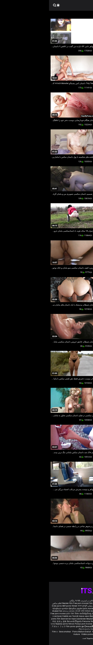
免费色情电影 (49, 614)
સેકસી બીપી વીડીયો (33, 611)
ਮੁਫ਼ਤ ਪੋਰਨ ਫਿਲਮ (24, 614)
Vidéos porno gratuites (42, 634)
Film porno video (61, 634)
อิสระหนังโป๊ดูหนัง (25, 621)
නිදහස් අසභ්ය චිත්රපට (39, 629)
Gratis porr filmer (53, 608)
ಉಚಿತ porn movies (50, 611)
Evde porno (8, 606)
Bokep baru (49, 624)
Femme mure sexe (71, 632)
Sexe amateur (16, 632)
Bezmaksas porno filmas (52, 616)
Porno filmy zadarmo (61, 619)
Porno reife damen (81, 603)
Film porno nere (46, 603)
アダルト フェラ (9, 626)
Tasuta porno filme (62, 624)
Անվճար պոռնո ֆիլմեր (16, 608)
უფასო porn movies (36, 608)
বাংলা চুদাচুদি (33, 606)
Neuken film (18, 603)
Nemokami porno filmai (73, 616)
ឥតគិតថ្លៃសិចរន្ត (37, 614)
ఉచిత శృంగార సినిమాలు (80, 611)
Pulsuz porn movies (35, 624)
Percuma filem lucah (42, 621)
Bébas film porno (56, 629)
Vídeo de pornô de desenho (67, 606)
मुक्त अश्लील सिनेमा (67, 626)
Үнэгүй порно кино (32, 616)
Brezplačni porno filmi (81, 619)
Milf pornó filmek (20, 606)
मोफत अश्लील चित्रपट (83, 614)
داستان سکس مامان (47, 606)
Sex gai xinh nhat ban (63, 603)
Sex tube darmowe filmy (79, 621)
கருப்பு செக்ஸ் (20, 611)
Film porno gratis (24, 626)
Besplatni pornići (44, 619)
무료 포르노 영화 (10, 621)
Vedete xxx (18, 616)
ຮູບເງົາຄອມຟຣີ (38, 626)
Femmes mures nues (52, 632)
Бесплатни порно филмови (24, 619)
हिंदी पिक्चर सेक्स (65, 611)
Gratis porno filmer (60, 621)
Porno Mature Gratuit (32, 632)
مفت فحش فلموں (68, 614)
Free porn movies (32, 603)
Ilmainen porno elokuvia (71, 608)
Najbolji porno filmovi (16, 624)
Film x (5, 632)
